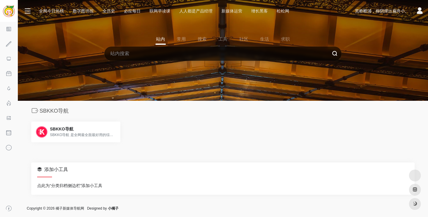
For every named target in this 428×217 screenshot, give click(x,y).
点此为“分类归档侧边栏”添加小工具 (69, 185)
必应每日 (132, 11)
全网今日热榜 (51, 11)
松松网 (283, 11)
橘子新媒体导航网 (70, 208)
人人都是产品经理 (196, 11)
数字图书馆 (83, 11)
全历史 (109, 11)
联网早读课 (160, 11)
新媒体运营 (231, 11)
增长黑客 (259, 11)
